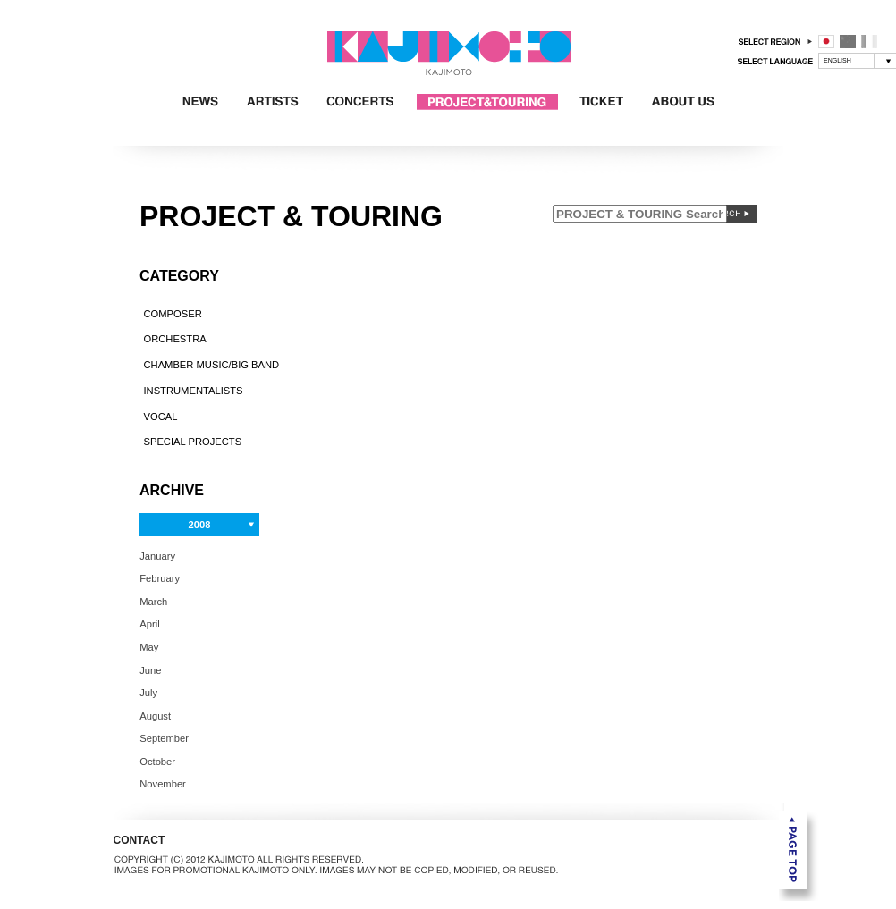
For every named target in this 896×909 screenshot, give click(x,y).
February (159, 578)
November (162, 784)
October (157, 760)
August (155, 715)
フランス (869, 41)
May (148, 647)
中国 (848, 41)
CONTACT (139, 840)
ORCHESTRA (174, 338)
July (148, 692)
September (164, 738)
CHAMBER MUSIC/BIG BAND (211, 364)
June (150, 669)
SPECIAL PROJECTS (192, 441)
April (149, 624)
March (153, 600)
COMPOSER (172, 312)
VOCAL (160, 415)
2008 (200, 524)
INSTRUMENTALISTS (192, 390)
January (157, 555)
